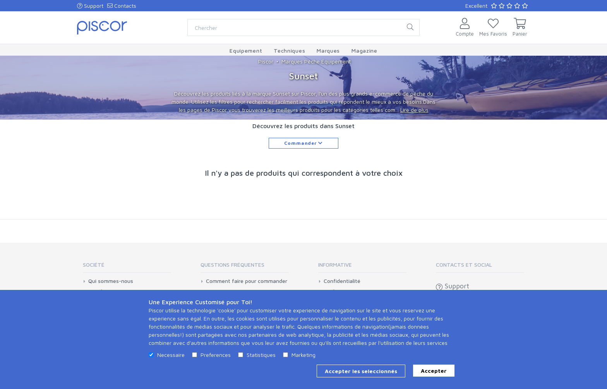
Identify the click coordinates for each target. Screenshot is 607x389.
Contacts (121, 5)
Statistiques (261, 354)
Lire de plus (414, 109)
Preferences (216, 354)
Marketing (303, 354)
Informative (335, 264)
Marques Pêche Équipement (316, 61)
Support (90, 5)
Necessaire (171, 354)
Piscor (265, 61)
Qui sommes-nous (110, 281)
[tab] (127, 267)
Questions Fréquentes (232, 264)
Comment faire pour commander (246, 281)
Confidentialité (342, 281)
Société (94, 264)
